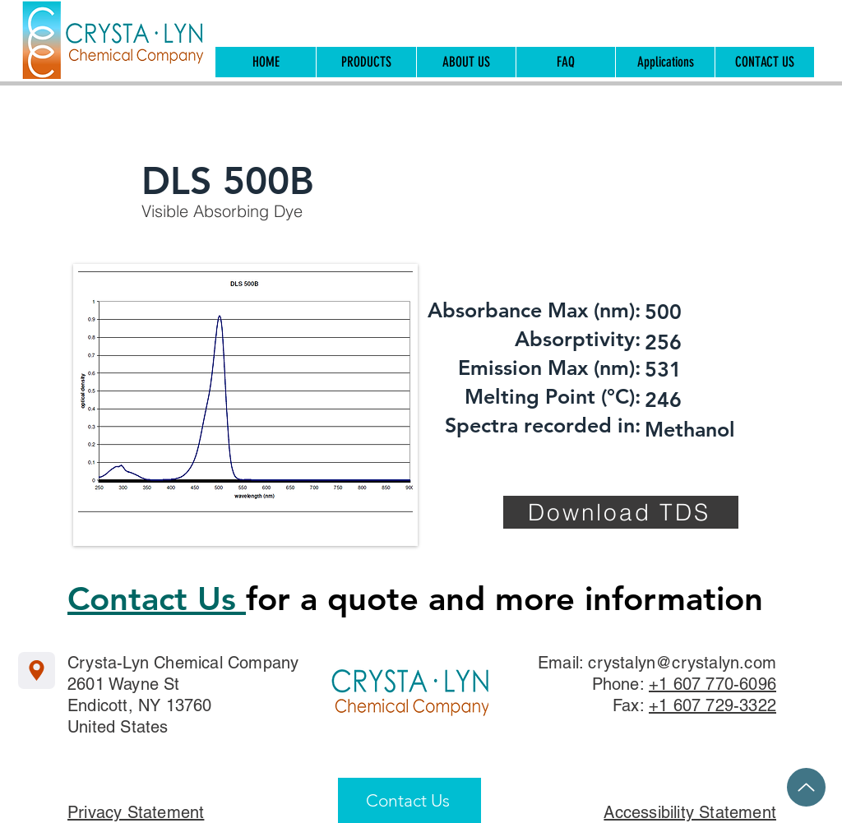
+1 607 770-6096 (712, 684)
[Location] (36, 670)
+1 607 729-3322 (712, 705)
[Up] (806, 787)
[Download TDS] (620, 512)
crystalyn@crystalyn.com (682, 663)
